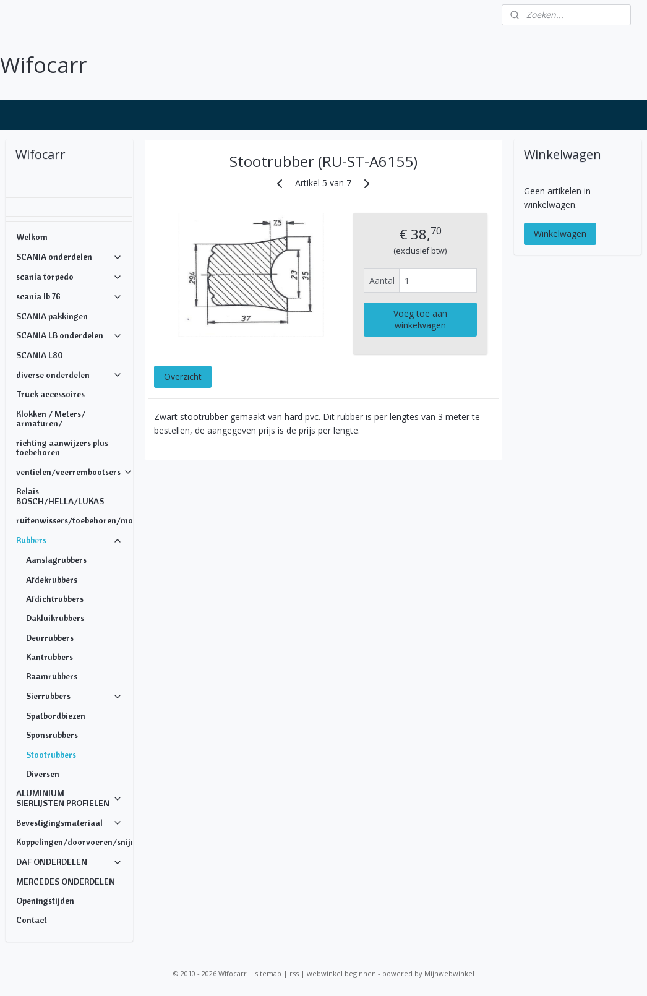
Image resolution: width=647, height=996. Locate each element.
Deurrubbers (50, 637)
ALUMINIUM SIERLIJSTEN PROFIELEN (69, 798)
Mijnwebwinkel (449, 973)
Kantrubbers (49, 657)
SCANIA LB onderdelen (69, 335)
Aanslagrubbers (56, 559)
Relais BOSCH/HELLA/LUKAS (60, 496)
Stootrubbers (51, 754)
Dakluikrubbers (55, 618)
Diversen (42, 773)
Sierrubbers (74, 696)
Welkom (32, 237)
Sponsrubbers (52, 735)
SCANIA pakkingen (52, 316)
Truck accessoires (50, 394)
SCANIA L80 (39, 355)
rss (294, 973)
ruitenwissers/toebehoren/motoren (74, 520)
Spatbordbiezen (55, 715)
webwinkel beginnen (341, 973)
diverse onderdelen (69, 374)
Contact (31, 919)
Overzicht (183, 376)
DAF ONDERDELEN (69, 861)
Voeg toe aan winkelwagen (420, 319)
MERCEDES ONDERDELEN (65, 881)
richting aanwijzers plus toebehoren (62, 447)
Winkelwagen (560, 233)
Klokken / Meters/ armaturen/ (50, 418)
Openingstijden (45, 900)
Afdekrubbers (51, 579)
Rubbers (69, 540)
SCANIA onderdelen (69, 256)
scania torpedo (69, 276)
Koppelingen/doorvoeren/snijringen (74, 842)
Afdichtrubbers (55, 598)
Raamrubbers (51, 676)
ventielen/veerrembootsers (74, 472)
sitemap (268, 973)
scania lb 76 (69, 296)
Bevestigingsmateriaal (69, 822)
